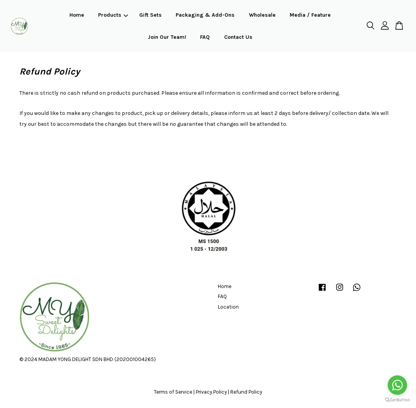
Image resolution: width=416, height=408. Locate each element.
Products (113, 15)
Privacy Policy (211, 392)
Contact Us (238, 37)
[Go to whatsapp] (397, 385)
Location (228, 307)
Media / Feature (310, 15)
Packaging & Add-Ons (205, 15)
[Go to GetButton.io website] (397, 400)
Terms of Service (173, 392)
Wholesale (262, 15)
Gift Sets (150, 15)
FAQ (205, 37)
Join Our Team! (167, 37)
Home (76, 15)
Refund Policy (246, 392)
